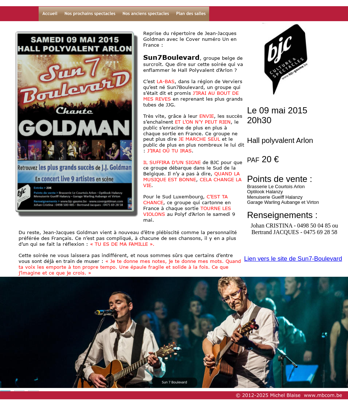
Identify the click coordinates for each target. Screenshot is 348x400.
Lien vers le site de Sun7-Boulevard (293, 258)
